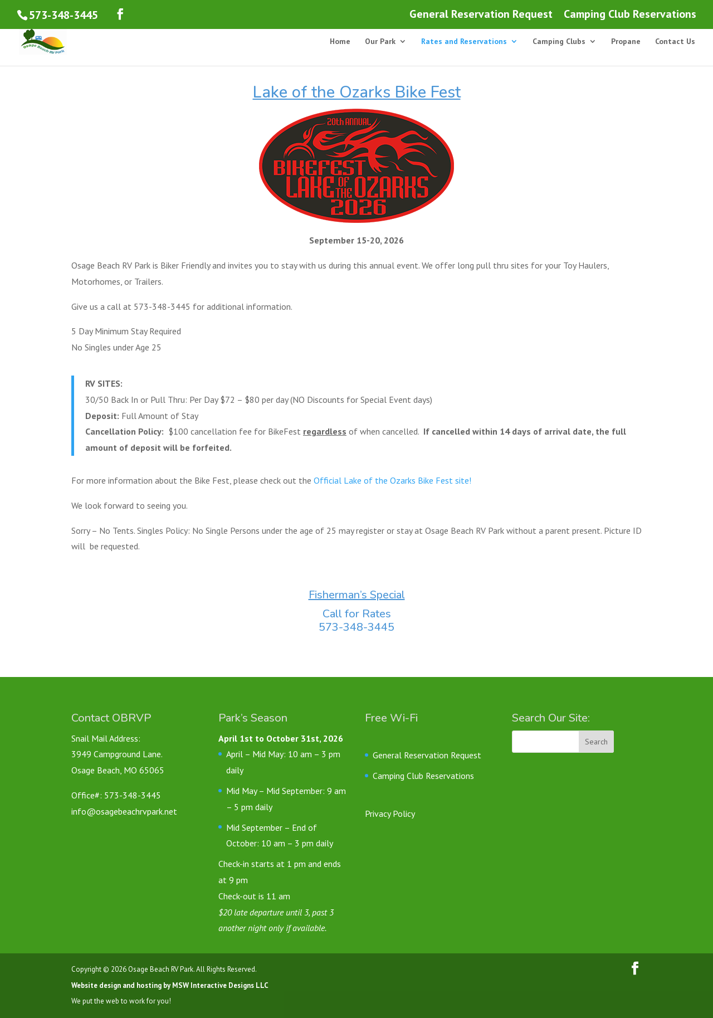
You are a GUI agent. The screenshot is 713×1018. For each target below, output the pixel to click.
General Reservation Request (481, 14)
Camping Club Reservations (630, 14)
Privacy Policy (390, 813)
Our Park (380, 41)
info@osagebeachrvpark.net (124, 811)
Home (340, 41)
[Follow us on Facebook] (120, 14)
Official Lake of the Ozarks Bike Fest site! (392, 480)
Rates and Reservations (464, 41)
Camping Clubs (559, 41)
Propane (626, 41)
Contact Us (675, 41)
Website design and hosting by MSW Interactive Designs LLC (169, 985)
